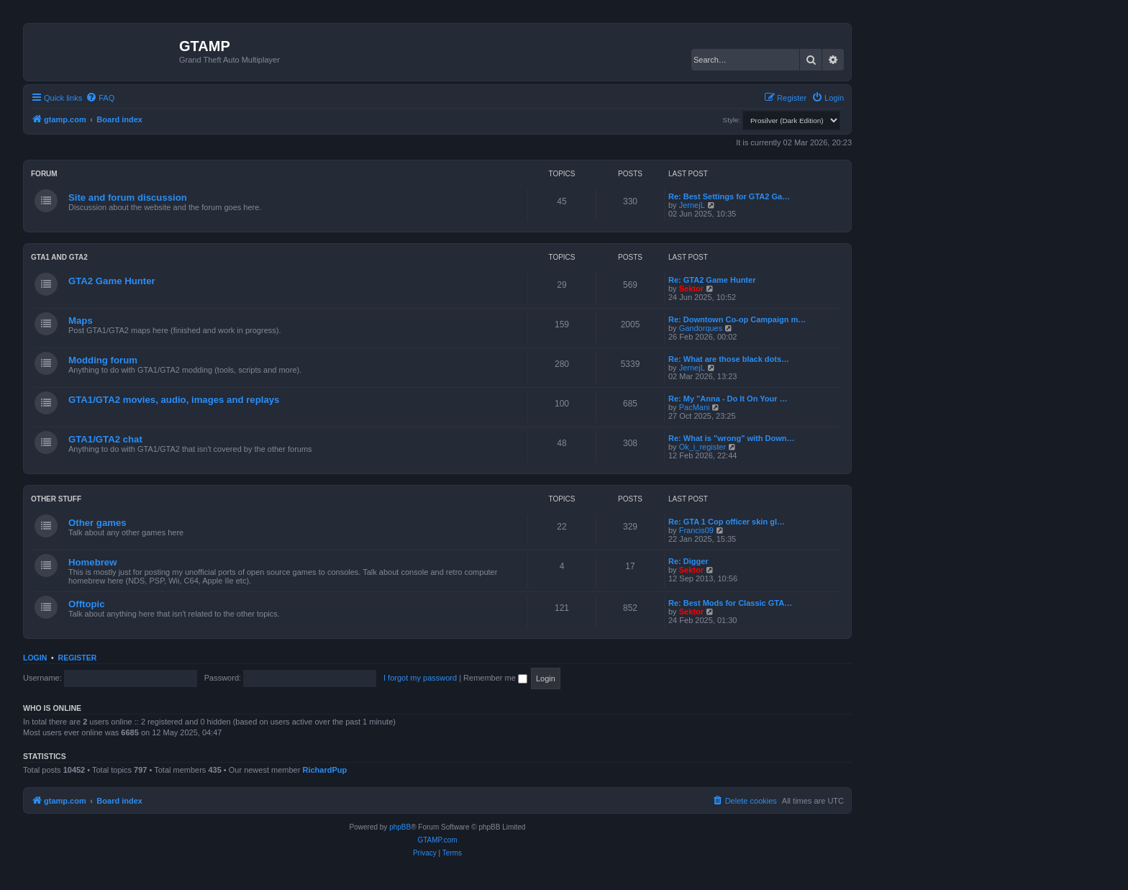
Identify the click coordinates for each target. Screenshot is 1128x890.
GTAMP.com (437, 840)
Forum (44, 174)
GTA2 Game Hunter (111, 281)
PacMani (694, 407)
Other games (97, 522)
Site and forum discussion (127, 197)
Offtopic (86, 604)
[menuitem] (100, 97)
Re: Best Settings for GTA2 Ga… (729, 196)
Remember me (495, 677)
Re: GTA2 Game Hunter (711, 280)
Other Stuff (56, 499)
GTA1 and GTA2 (59, 257)
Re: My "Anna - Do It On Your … (728, 398)
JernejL (692, 205)
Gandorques (701, 328)
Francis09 (696, 530)
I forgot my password (420, 677)
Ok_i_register (702, 446)
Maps (80, 320)
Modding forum (102, 360)
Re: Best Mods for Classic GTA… (730, 603)
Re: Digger (688, 561)
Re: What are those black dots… (728, 359)
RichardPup (324, 770)
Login (35, 657)
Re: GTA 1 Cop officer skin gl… (726, 521)
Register (77, 657)
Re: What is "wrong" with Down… (731, 438)
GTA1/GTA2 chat (105, 439)
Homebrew (92, 562)
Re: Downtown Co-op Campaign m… (737, 319)
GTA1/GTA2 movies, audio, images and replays (173, 399)
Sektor (691, 288)
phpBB (400, 827)
